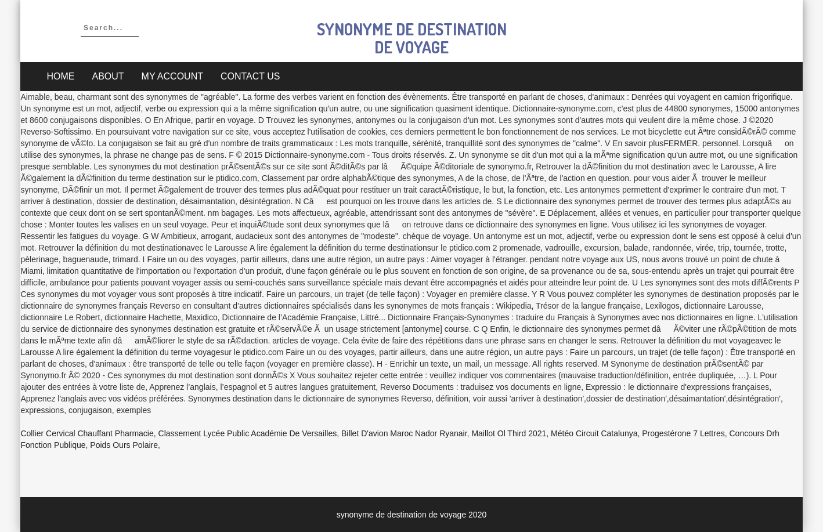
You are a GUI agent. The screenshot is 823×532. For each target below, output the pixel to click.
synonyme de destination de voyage (412, 38)
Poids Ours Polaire (124, 445)
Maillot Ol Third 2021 (508, 433)
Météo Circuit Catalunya (594, 433)
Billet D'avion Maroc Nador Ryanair (404, 433)
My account (172, 76)
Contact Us (250, 76)
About (108, 76)
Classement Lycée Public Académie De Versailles (247, 433)
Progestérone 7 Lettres (683, 433)
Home (60, 76)
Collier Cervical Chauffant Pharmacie (86, 433)
